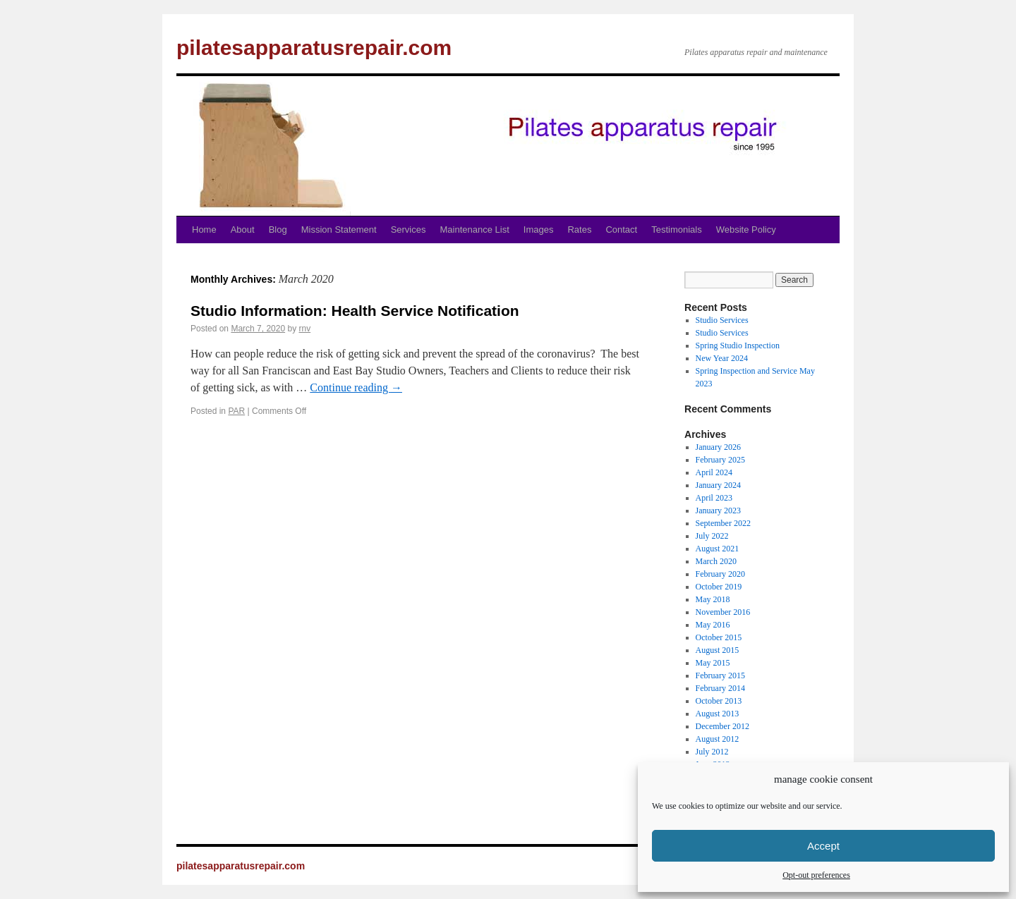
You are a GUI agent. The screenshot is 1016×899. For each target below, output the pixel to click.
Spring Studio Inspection (738, 345)
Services (408, 229)
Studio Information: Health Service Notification (354, 310)
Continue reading (356, 387)
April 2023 (714, 498)
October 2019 (719, 587)
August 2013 (717, 713)
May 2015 (713, 663)
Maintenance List (474, 229)
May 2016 (713, 625)
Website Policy (746, 229)
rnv (304, 329)
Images (539, 229)
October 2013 (719, 701)
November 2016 (723, 612)
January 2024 (718, 485)
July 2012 (712, 752)
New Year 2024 (722, 358)
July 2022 (712, 536)
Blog (278, 229)
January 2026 (718, 447)
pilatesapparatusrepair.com (314, 47)
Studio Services (722, 320)
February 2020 (720, 574)
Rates (579, 229)
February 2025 (720, 460)
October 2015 (719, 637)
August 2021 (717, 549)
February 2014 (720, 688)
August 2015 (717, 650)
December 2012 (722, 726)
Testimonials (676, 229)
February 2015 (720, 675)
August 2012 (717, 739)
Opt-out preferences (816, 875)
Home (204, 229)
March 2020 (716, 561)
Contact (621, 229)
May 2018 (713, 599)
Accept (823, 846)
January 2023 (718, 510)
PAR (236, 411)
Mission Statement (339, 229)
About (243, 229)
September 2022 (723, 523)
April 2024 (714, 472)
